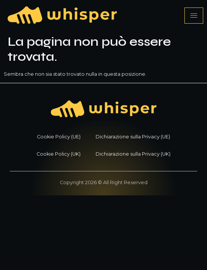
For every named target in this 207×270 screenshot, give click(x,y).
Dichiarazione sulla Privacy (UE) (133, 137)
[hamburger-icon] (193, 16)
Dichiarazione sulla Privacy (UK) (133, 154)
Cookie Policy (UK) (59, 154)
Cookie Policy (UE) (59, 137)
